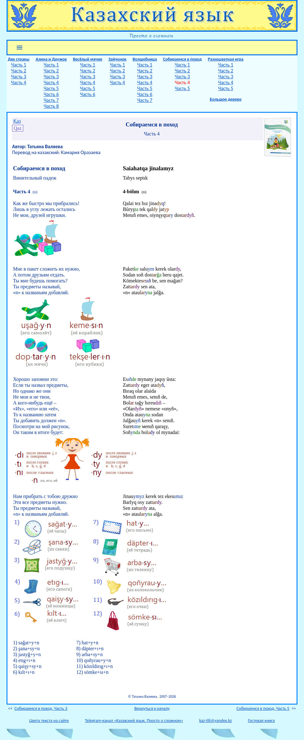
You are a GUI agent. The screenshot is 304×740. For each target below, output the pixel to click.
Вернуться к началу (152, 708)
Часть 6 (51, 94)
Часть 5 (51, 88)
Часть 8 (51, 106)
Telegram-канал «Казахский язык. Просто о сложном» (134, 720)
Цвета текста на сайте (49, 720)
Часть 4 (18, 82)
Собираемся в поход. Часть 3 (40, 708)
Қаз (17, 121)
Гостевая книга (261, 720)
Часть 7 (51, 100)
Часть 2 (18, 71)
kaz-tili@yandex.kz (215, 720)
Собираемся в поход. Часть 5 (262, 708)
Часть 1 (18, 65)
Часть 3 (18, 77)
